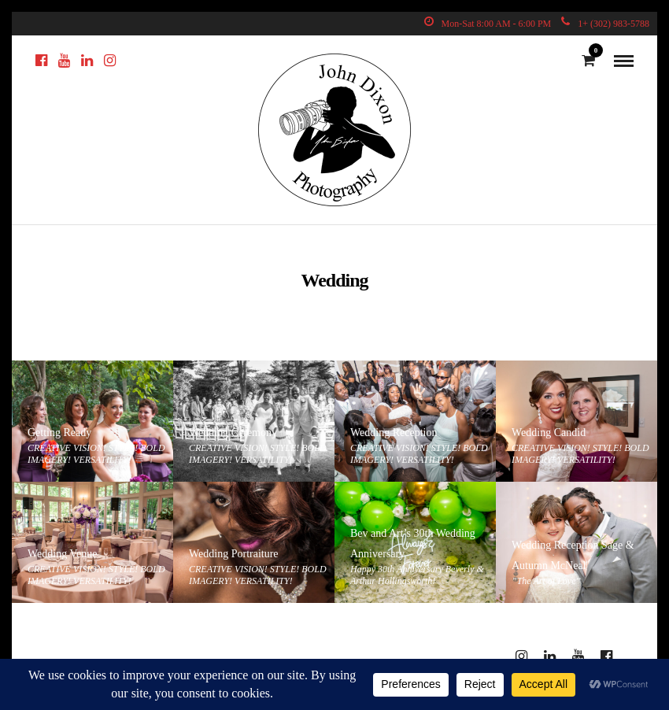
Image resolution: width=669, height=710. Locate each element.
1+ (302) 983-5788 (605, 23)
